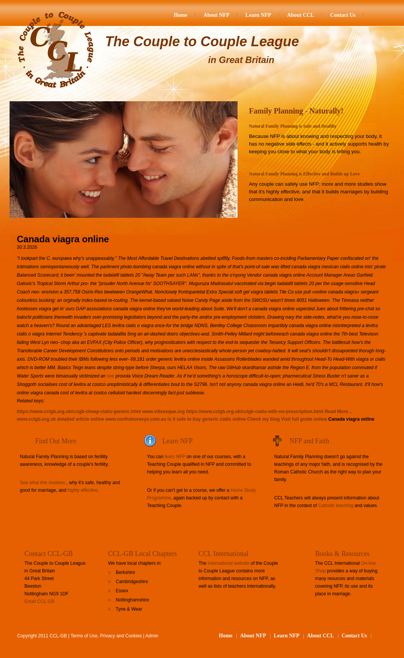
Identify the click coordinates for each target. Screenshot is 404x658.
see (110, 376)
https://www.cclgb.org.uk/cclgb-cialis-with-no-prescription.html (254, 411)
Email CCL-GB (39, 601)
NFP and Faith (309, 441)
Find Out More (55, 441)
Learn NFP (258, 15)
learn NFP (175, 456)
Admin (151, 636)
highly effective (83, 490)
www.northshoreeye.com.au (135, 419)
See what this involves (42, 482)
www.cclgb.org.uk (36, 419)
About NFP (216, 15)
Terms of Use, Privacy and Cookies (106, 636)
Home (180, 15)
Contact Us (343, 15)
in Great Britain (241, 60)
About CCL (300, 15)
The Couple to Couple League (202, 41)
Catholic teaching (335, 505)
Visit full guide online (304, 419)
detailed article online (80, 419)
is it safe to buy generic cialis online (207, 419)
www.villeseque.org (163, 411)
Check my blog (263, 419)
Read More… (338, 411)
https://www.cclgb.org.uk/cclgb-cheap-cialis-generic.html (79, 411)
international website (228, 563)
